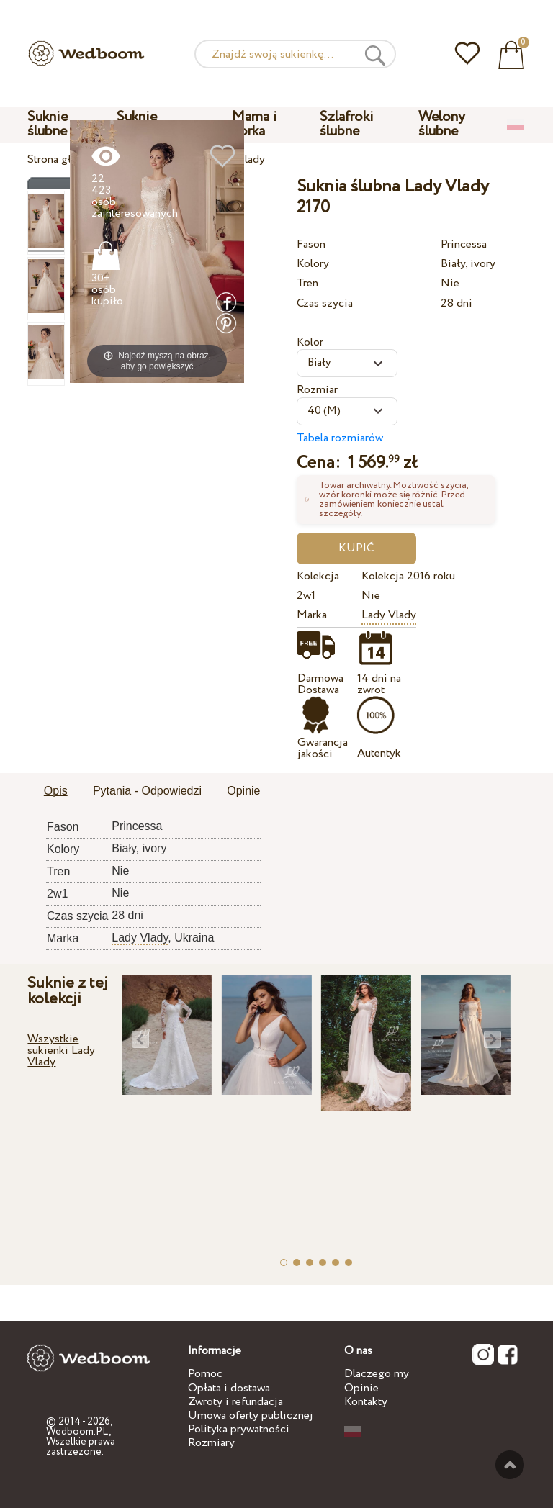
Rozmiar (317, 390)
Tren (307, 283)
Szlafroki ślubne (347, 124)
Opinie (361, 1388)
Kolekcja (318, 576)
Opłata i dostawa (229, 1388)
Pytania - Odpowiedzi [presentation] (147, 791)
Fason (311, 244)
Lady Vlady (388, 615)
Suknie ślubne (47, 124)
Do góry (509, 1464)
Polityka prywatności (238, 1429)
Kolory (313, 264)
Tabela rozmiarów (340, 438)
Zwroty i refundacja (235, 1402)
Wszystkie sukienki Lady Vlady (61, 1050)
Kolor (310, 342)
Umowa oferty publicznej (250, 1415)
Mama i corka (254, 124)
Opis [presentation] (56, 791)
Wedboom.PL (77, 1432)
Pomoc (205, 1373)
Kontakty (365, 1402)
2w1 (306, 595)
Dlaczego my (376, 1373)
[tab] (55, 791)
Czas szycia (325, 303)
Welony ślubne (441, 124)
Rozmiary (211, 1443)
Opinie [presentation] (243, 791)
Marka (312, 615)
